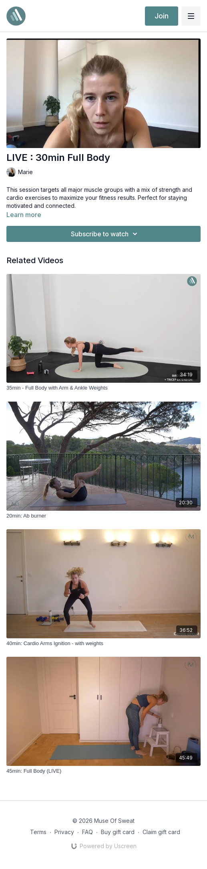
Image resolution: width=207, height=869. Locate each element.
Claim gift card (161, 831)
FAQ (87, 831)
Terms (38, 831)
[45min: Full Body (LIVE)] (103, 771)
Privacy (64, 831)
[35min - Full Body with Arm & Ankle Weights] (103, 388)
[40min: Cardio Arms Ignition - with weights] (103, 644)
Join (162, 16)
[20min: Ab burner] (103, 516)
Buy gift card (118, 831)
